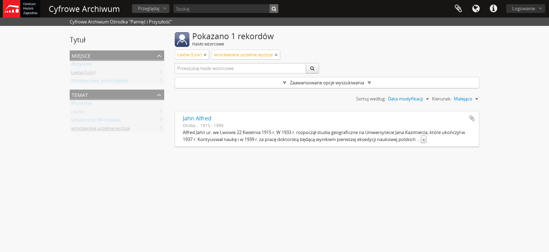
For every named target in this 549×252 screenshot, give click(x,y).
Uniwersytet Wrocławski (96, 121)
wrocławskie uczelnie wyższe (100, 129)
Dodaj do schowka (471, 118)
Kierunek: (442, 99)
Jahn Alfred (197, 118)
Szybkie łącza (493, 9)
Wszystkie (81, 65)
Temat (80, 94)
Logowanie (523, 8)
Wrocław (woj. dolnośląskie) (99, 82)
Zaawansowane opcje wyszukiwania (327, 82)
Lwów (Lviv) (83, 73)
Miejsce (81, 55)
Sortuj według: (371, 99)
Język (476, 9)
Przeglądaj (148, 8)
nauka (77, 113)
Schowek (458, 9)
